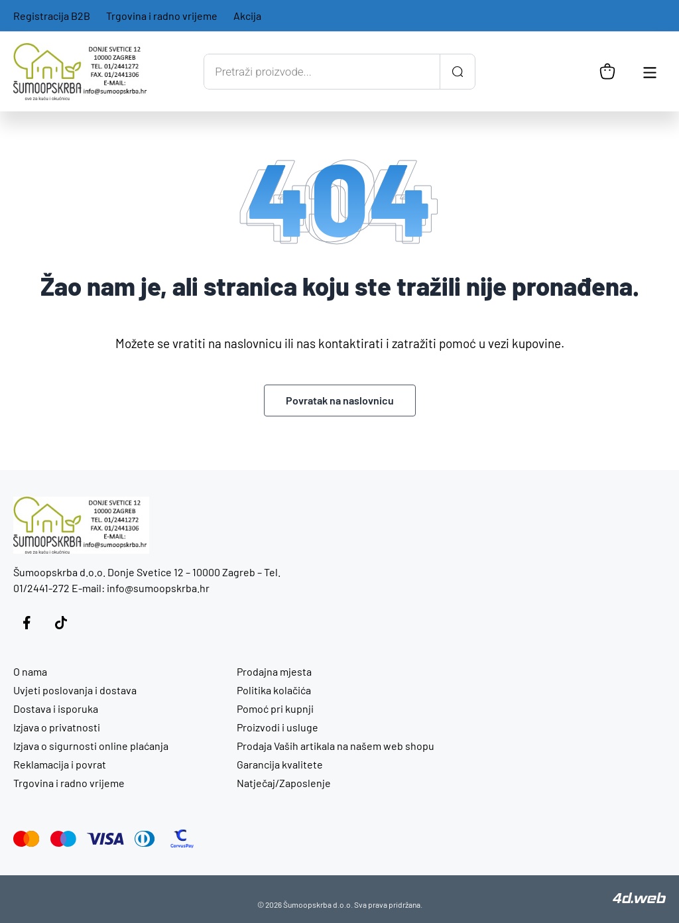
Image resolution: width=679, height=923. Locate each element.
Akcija (247, 15)
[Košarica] (607, 72)
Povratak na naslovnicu (340, 400)
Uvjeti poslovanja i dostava (75, 690)
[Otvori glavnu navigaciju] (650, 72)
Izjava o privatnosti (56, 727)
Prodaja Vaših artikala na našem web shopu (335, 745)
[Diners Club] (145, 839)
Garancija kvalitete (280, 764)
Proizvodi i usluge (277, 727)
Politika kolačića (274, 690)
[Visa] (105, 839)
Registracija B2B (51, 15)
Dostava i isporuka (55, 708)
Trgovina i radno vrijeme (161, 15)
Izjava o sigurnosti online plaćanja (90, 745)
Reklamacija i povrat (59, 764)
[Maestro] (63, 839)
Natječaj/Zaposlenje (284, 782)
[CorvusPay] (182, 839)
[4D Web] (639, 899)
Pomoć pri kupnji (275, 708)
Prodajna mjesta (274, 671)
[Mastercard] (26, 839)
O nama (30, 671)
